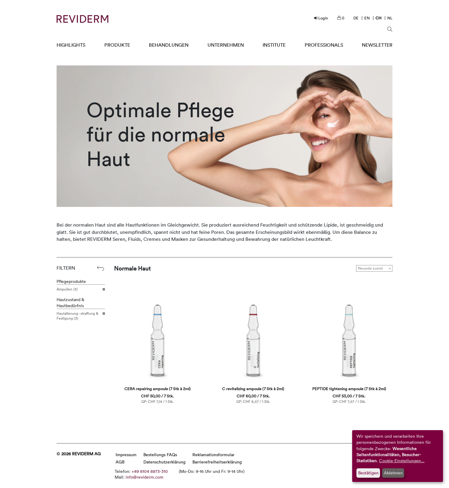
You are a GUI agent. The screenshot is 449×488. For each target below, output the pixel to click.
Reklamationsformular (213, 454)
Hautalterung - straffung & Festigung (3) (78, 315)
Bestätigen (368, 473)
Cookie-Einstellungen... (401, 460)
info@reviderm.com (144, 477)
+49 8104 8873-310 (150, 471)
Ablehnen (393, 473)
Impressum (126, 454)
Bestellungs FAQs (160, 454)
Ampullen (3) (78, 289)
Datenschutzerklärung (164, 462)
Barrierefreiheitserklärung (217, 462)
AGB (120, 462)
